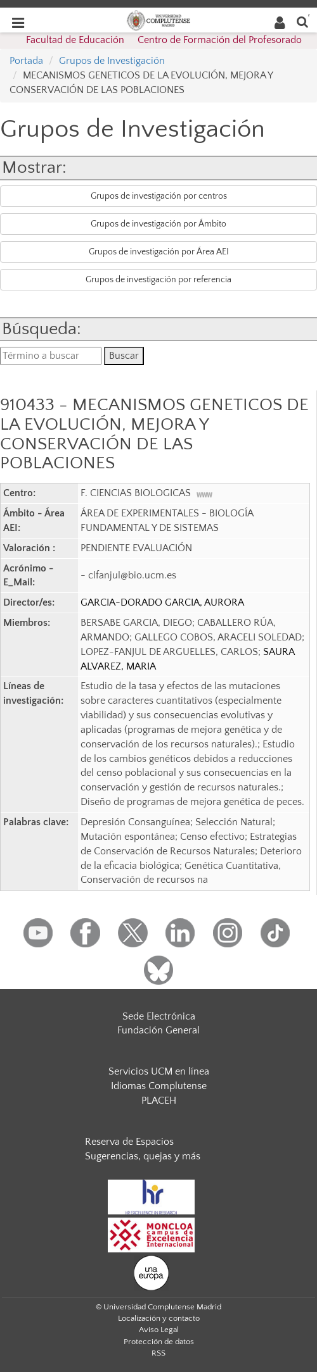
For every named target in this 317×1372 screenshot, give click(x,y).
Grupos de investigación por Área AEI (159, 252)
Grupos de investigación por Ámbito (158, 224)
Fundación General (158, 1030)
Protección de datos (159, 1341)
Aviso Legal (159, 1329)
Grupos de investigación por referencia (158, 280)
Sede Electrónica (158, 1016)
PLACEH (158, 1100)
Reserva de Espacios (129, 1141)
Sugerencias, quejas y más (142, 1156)
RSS (158, 1353)
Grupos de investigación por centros (159, 196)
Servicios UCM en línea (158, 1071)
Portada (26, 60)
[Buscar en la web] (302, 21)
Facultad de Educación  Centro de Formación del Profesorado (164, 40)
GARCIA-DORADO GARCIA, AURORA (162, 602)
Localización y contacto (159, 1318)
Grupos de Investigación (112, 60)
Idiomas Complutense (159, 1086)
